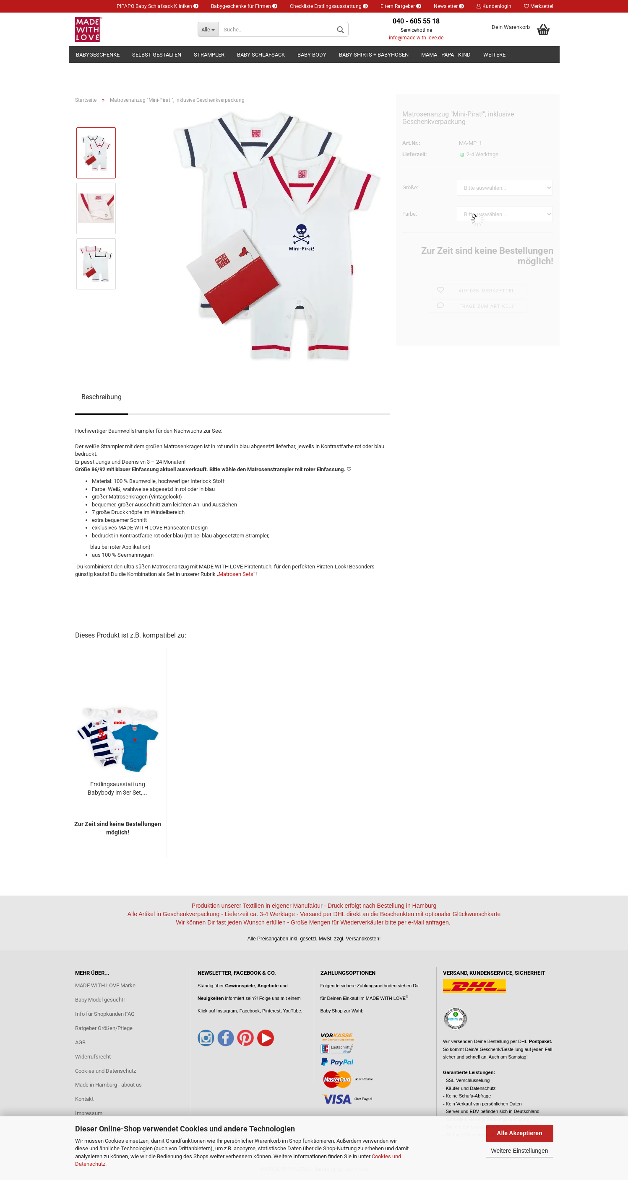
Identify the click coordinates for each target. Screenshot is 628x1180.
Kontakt (84, 1099)
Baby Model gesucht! (100, 1000)
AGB (80, 1042)
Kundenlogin (494, 6)
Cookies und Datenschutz (105, 1071)
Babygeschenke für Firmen (244, 6)
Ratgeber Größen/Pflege (104, 1028)
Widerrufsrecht (93, 1056)
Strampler (209, 55)
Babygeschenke (98, 55)
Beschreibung (101, 397)
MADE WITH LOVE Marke (105, 985)
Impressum (88, 1113)
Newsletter (449, 6)
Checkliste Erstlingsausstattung (329, 6)
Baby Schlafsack (261, 55)
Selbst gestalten (156, 55)
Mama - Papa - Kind (446, 55)
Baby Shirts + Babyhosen (374, 55)
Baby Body (311, 55)
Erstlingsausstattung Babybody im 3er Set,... (117, 788)
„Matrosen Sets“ (236, 574)
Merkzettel (538, 6)
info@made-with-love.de (416, 38)
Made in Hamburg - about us (108, 1085)
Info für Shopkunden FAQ (105, 1014)
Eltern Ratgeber (400, 6)
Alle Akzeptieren (519, 1133)
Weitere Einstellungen (519, 1150)
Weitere (494, 55)
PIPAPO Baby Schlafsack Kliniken (157, 6)
